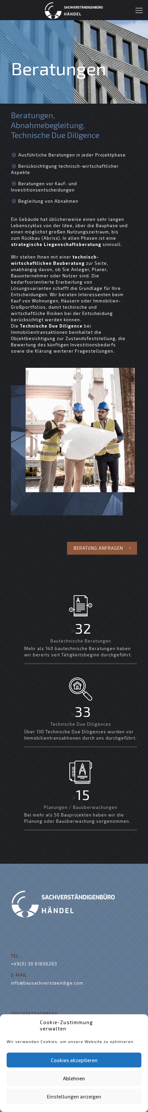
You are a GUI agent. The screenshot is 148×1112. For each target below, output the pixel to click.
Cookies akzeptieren (74, 1060)
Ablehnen (74, 1078)
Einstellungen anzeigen (74, 1096)
